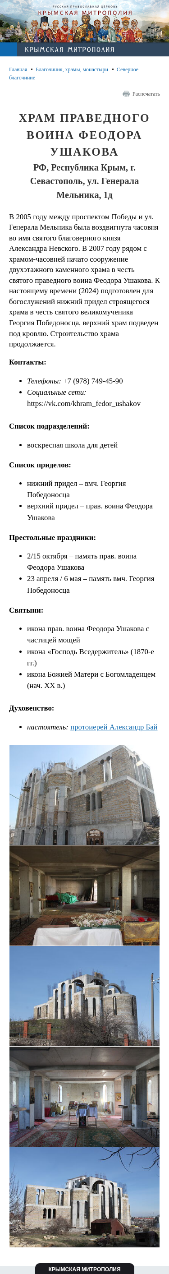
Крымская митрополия (84, 1269)
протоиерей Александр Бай (113, 727)
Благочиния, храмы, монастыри (72, 69)
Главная (18, 69)
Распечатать (146, 94)
